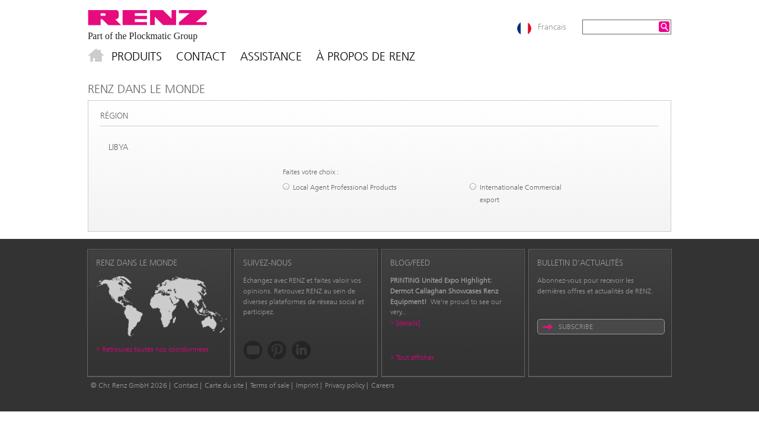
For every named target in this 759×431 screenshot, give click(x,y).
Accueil (96, 56)
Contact (201, 56)
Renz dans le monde (146, 89)
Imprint (307, 385)
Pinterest (277, 350)
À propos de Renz (365, 56)
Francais (552, 27)
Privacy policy (345, 385)
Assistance (271, 56)
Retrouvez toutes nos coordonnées (155, 349)
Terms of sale (269, 385)
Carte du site (224, 385)
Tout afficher (415, 357)
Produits (136, 56)
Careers (382, 385)
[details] (408, 323)
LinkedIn (301, 350)
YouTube (253, 350)
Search (664, 26)
